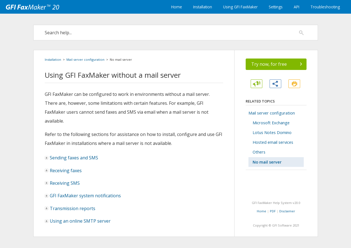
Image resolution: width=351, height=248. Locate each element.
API (296, 6)
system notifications (83, 196)
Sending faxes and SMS (71, 158)
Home (176, 6)
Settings (276, 6)
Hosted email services (273, 142)
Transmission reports (70, 208)
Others (259, 152)
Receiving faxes (63, 170)
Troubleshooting (325, 6)
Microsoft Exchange (271, 122)
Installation (202, 6)
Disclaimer (287, 211)
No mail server (267, 162)
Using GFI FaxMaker (240, 6)
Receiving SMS (62, 183)
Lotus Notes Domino (272, 132)
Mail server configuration (85, 59)
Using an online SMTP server (80, 221)
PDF (273, 211)
